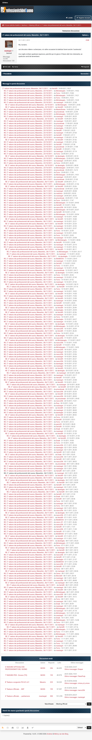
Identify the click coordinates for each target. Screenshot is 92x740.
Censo (58, 573)
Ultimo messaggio (71, 669)
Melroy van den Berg (61, 734)
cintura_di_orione (84, 683)
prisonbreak (60, 112)
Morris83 (59, 576)
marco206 (59, 207)
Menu (5, 2)
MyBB (34, 734)
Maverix (43, 682)
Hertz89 (54, 88)
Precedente (7, 74)
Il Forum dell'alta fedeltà (12, 25)
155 (51, 675)
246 (51, 668)
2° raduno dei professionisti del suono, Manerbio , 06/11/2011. (25, 88)
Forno (58, 93)
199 (51, 689)
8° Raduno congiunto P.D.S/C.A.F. (17, 682)
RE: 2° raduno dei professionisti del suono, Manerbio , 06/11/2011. (28, 179)
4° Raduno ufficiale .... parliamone (17, 696)
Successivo (85, 74)
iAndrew (49, 734)
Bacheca (24, 25)
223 (51, 682)
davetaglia (59, 128)
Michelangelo (60, 91)
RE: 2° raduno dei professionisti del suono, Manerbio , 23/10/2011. (28, 91)
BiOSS (43, 668)
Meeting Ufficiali (34, 25)
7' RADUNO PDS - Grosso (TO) (16, 675)
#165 (87, 40)
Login (69, 18)
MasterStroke (60, 109)
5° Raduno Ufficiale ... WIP (14, 689)
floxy (57, 403)
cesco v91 (59, 522)
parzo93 (59, 424)
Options (85, 35)
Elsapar (80, 669)
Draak (58, 429)
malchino (59, 193)
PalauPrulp (81, 676)
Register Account (83, 18)
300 (51, 696)
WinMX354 (60, 259)
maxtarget (59, 102)
